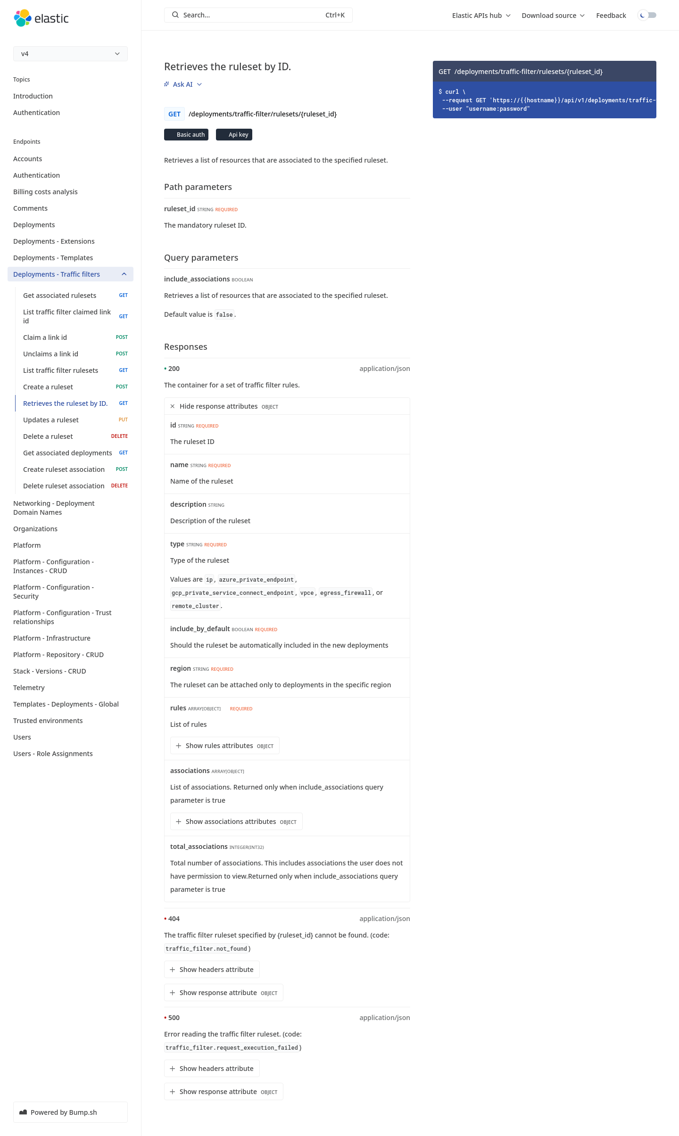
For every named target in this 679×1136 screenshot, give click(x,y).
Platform (70, 545)
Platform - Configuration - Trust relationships (70, 617)
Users (70, 737)
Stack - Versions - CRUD (70, 671)
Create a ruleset (75, 386)
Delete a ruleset (75, 436)
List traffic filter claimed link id (75, 316)
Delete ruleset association (75, 485)
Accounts (70, 158)
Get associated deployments (75, 452)
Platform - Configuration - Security (70, 592)
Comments (70, 208)
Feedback (611, 15)
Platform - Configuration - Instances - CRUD (70, 566)
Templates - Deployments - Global (70, 704)
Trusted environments (70, 720)
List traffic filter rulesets (75, 370)
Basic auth (190, 135)
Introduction (33, 95)
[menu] (70, 53)
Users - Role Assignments (70, 753)
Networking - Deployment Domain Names (70, 508)
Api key (237, 135)
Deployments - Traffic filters (70, 274)
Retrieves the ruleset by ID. (75, 403)
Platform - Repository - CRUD (70, 654)
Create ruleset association (75, 469)
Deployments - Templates (70, 257)
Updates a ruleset (75, 419)
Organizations (70, 528)
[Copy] (646, 71)
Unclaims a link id (75, 353)
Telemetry (70, 687)
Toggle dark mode (647, 15)
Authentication (36, 112)
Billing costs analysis (70, 191)
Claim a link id (75, 337)
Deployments (70, 224)
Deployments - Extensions (70, 241)
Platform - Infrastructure (70, 638)
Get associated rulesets (75, 295)
